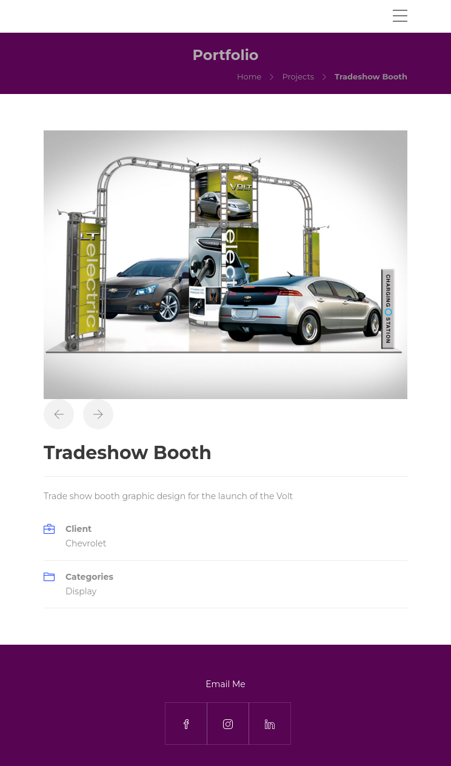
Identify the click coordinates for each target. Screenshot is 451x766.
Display (80, 591)
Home (249, 76)
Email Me (225, 684)
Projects (298, 76)
